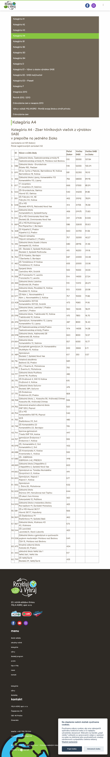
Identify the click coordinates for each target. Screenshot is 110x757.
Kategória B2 (19, 47)
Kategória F (18, 86)
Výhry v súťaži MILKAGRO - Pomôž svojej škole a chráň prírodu (41, 109)
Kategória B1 (19, 41)
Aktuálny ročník (16, 643)
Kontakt (13, 675)
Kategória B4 (19, 58)
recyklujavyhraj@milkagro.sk (21, 736)
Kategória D (18, 64)
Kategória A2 (19, 24)
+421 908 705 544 (24, 731)
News (13, 670)
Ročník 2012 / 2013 (21, 97)
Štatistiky (14, 695)
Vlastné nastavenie (69, 742)
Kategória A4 (19, 36)
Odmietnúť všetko (93, 749)
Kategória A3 (19, 30)
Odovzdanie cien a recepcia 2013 (28, 103)
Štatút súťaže (16, 638)
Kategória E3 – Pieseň (23, 81)
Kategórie (14, 647)
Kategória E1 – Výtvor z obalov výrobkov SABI (33, 69)
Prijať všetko (72, 749)
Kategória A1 (19, 19)
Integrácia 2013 (20, 92)
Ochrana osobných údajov (49, 745)
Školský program (17, 656)
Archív (13, 661)
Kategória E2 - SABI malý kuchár (27, 75)
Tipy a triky (14, 666)
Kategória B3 (19, 53)
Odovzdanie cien (21, 114)
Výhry (13, 652)
